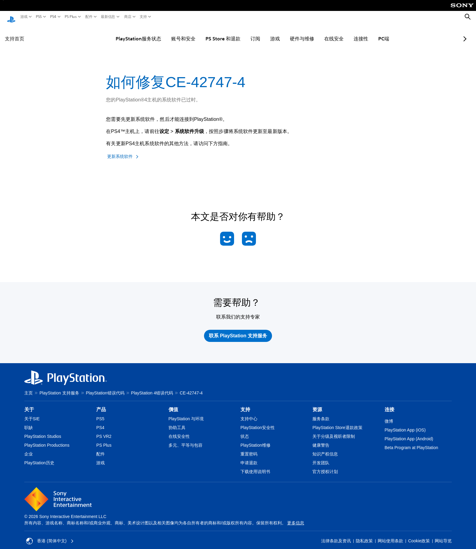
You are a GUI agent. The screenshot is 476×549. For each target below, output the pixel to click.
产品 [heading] (101, 403)
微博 (389, 415)
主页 (28, 387)
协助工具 (176, 421)
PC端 (368, 33)
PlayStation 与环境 (186, 413)
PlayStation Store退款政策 (337, 421)
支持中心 (248, 413)
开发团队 (320, 457)
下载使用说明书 (255, 465)
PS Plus (71, 16)
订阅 (240, 33)
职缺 (28, 421)
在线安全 (318, 33)
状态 (244, 430)
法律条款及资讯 (336, 535)
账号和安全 (168, 33)
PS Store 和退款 (207, 33)
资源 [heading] (317, 403)
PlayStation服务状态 (123, 33)
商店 (127, 16)
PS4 (53, 16)
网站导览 (443, 535)
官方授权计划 (325, 465)
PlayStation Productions (47, 439)
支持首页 (14, 33)
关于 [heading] (29, 403)
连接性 (345, 33)
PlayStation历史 (39, 457)
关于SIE (32, 413)
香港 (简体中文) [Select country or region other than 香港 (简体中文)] (50, 535)
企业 (28, 448)
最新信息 (108, 16)
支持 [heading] (245, 403)
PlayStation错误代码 (105, 387)
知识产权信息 (325, 448)
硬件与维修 (287, 33)
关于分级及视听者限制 (333, 430)
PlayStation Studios (42, 430)
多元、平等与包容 (185, 439)
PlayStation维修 (255, 439)
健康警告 (320, 439)
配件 (89, 16)
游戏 (24, 16)
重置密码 (248, 448)
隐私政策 (364, 535)
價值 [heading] (173, 403)
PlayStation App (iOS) (405, 424)
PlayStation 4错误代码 (152, 387)
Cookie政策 (419, 535)
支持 (143, 16)
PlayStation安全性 (257, 421)
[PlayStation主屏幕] (11, 17)
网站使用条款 (390, 535)
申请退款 (248, 457)
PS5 (39, 16)
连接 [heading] (389, 403)
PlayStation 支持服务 (59, 387)
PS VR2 (103, 430)
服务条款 (320, 413)
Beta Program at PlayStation (411, 441)
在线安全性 (179, 430)
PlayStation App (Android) (409, 433)
